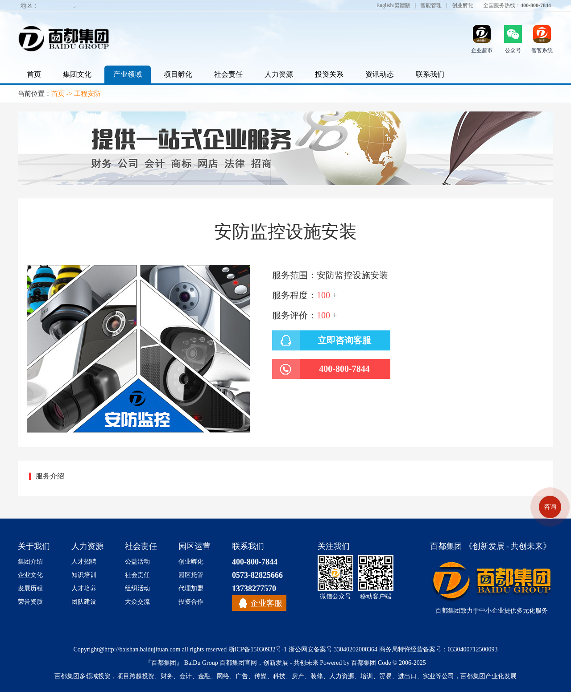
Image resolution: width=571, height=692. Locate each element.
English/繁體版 (393, 5)
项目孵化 (178, 74)
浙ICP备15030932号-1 (257, 649)
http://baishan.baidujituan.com (142, 649)
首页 (34, 74)
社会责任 (228, 74)
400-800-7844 (254, 561)
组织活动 (137, 588)
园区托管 (190, 575)
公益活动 (137, 561)
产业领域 (127, 74)
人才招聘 (83, 561)
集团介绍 (30, 561)
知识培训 (83, 575)
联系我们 (430, 74)
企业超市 (481, 50)
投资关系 (329, 74)
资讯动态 (379, 74)
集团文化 (77, 74)
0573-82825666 (257, 575)
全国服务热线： (517, 5)
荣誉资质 (30, 601)
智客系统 (542, 50)
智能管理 (431, 5)
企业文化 (30, 575)
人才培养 (83, 588)
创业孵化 (462, 5)
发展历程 (30, 588)
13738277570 (254, 588)
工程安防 (87, 93)
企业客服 (266, 603)
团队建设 (83, 601)
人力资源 (279, 74)
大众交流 (137, 601)
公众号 (513, 50)
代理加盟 (190, 588)
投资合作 (190, 601)
